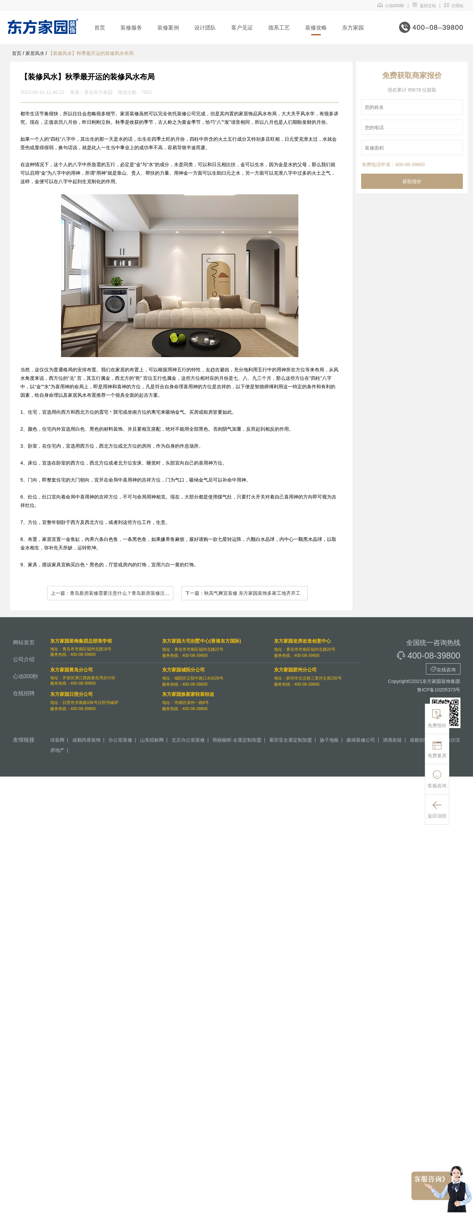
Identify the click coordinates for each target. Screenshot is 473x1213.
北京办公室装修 (188, 740)
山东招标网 (152, 740)
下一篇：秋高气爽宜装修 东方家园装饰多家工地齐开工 (242, 593)
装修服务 (131, 28)
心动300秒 (390, 5)
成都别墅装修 (424, 740)
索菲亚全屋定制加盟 (290, 740)
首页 (99, 28)
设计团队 (205, 28)
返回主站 (424, 5)
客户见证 (242, 28)
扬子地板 (329, 740)
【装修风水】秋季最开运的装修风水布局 (91, 53)
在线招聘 (24, 693)
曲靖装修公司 (361, 740)
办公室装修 (120, 740)
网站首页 (24, 642)
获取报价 (411, 181)
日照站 (454, 5)
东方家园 (353, 28)
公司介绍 (24, 659)
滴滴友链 (392, 740)
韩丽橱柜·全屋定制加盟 (237, 740)
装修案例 (168, 28)
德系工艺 (279, 28)
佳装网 (57, 740)
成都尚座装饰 (86, 740)
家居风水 (34, 53)
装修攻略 (316, 28)
